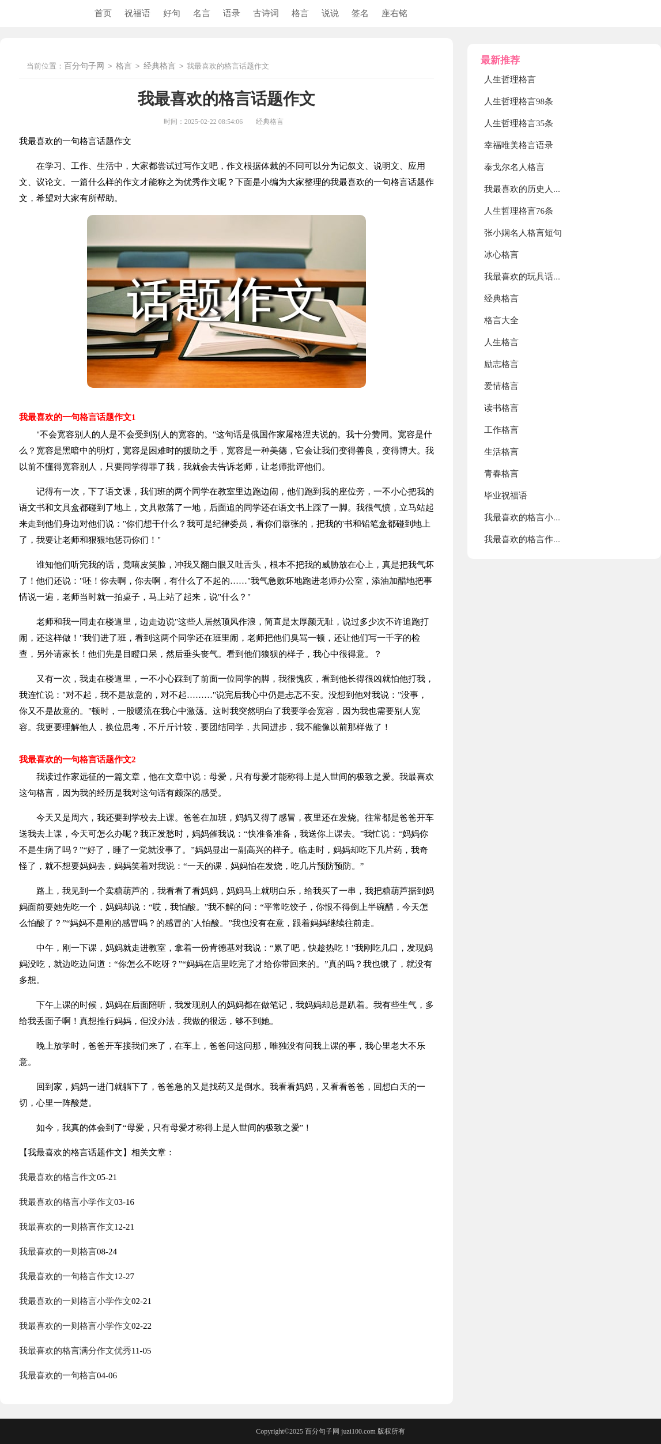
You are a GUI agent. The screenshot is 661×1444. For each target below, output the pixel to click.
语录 (231, 13)
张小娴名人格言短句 (523, 232)
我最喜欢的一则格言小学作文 (75, 1301)
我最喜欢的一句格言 (58, 1375)
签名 (360, 13)
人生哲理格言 (510, 79)
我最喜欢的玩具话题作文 (531, 276)
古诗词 (266, 13)
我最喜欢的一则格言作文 (66, 1226)
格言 (300, 13)
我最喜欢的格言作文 (58, 1177)
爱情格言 (501, 386)
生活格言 (501, 451)
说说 (330, 13)
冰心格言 (501, 254)
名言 (201, 13)
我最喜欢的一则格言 (58, 1251)
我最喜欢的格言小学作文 (66, 1202)
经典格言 (159, 66)
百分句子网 (84, 66)
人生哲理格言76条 (518, 211)
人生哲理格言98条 (518, 101)
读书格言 (501, 408)
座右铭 (394, 13)
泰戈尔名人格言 (514, 167)
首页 (103, 13)
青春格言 (501, 473)
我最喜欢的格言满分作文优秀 (75, 1350)
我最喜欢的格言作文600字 (534, 539)
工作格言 (501, 429)
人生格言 (501, 342)
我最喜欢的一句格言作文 (66, 1276)
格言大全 (501, 320)
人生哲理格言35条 (518, 123)
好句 (171, 13)
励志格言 (501, 364)
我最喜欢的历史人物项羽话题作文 (549, 189)
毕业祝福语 (505, 495)
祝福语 (137, 13)
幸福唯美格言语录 (518, 145)
